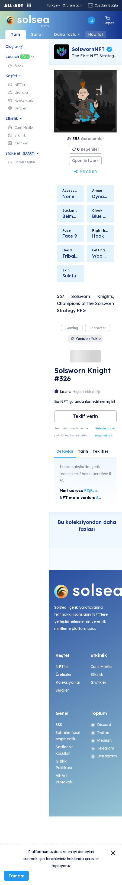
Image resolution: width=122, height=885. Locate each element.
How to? (96, 34)
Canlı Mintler (102, 666)
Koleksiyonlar (68, 682)
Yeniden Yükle (85, 338)
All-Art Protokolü (64, 778)
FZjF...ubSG (94, 490)
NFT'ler (62, 666)
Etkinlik (97, 674)
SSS (59, 724)
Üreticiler (64, 674)
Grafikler (98, 682)
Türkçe (52, 5)
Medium (101, 740)
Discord (101, 724)
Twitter (100, 732)
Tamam (16, 875)
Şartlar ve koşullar (64, 750)
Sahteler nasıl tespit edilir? (105, 432)
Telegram (102, 748)
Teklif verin (85, 416)
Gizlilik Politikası (64, 764)
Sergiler (62, 690)
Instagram (103, 756)
